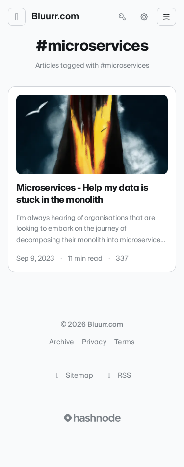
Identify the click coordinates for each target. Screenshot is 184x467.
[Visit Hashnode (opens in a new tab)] (92, 418)
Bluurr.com (55, 17)
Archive (61, 342)
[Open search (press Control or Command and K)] (122, 17)
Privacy (94, 342)
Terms (124, 342)
